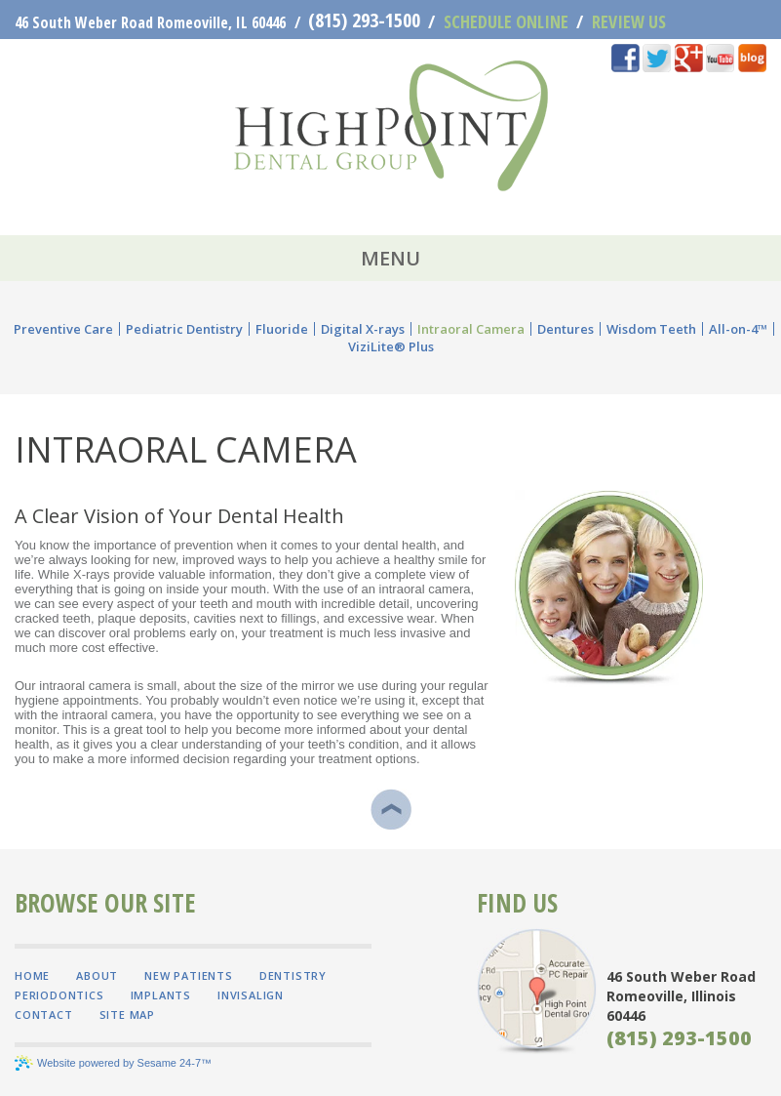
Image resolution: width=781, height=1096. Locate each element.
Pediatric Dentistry (184, 329)
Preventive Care (63, 329)
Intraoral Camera (471, 329)
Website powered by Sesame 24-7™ (113, 1063)
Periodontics (59, 995)
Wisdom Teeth (651, 329)
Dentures (565, 329)
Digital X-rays (363, 329)
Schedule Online (498, 22)
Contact (44, 1014)
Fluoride (281, 329)
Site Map (127, 1014)
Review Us (621, 22)
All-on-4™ (738, 329)
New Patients (188, 975)
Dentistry (293, 975)
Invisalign (250, 995)
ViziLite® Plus (391, 346)
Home (32, 975)
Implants (161, 995)
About (97, 975)
